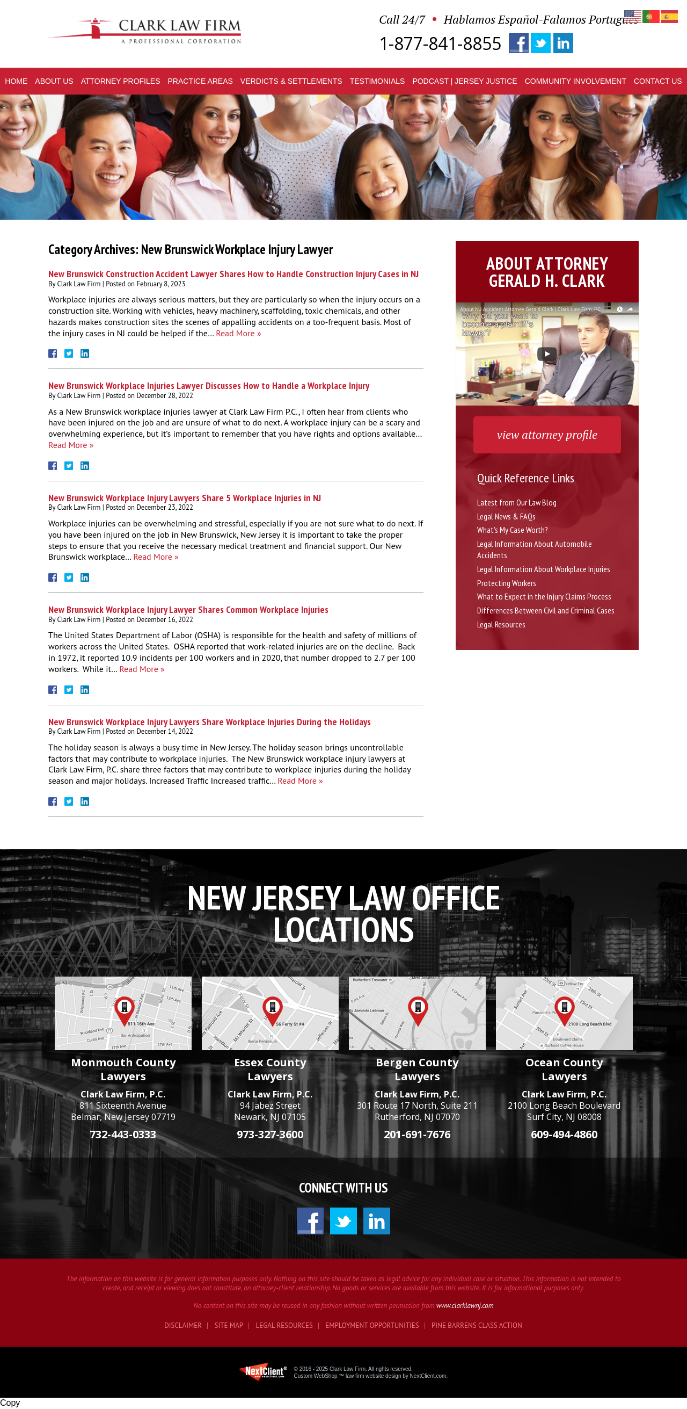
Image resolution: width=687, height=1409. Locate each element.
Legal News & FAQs (506, 516)
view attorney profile (547, 434)
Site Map (229, 1325)
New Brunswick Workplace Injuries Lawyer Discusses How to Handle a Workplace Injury (208, 385)
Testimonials (377, 81)
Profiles (120, 81)
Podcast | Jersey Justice (464, 81)
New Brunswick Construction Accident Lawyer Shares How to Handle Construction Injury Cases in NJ (233, 274)
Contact (658, 81)
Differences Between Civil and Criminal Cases (546, 610)
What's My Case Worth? (512, 529)
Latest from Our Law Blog (517, 502)
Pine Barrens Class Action (477, 1325)
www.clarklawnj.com (465, 1305)
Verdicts (291, 81)
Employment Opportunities (372, 1325)
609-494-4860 (564, 1134)
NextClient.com (428, 1376)
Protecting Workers (506, 582)
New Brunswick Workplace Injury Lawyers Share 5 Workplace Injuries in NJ (184, 498)
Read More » (238, 333)
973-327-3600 (270, 1134)
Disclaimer (183, 1325)
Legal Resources (501, 624)
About (54, 81)
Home (16, 81)
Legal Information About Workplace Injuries (543, 568)
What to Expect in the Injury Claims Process (544, 596)
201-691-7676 (417, 1134)
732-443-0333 (123, 1134)
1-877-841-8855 (440, 43)
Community (575, 81)
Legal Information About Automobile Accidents (534, 549)
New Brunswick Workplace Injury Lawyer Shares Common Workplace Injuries (188, 609)
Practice (199, 81)
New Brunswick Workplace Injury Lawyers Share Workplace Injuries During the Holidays (209, 722)
